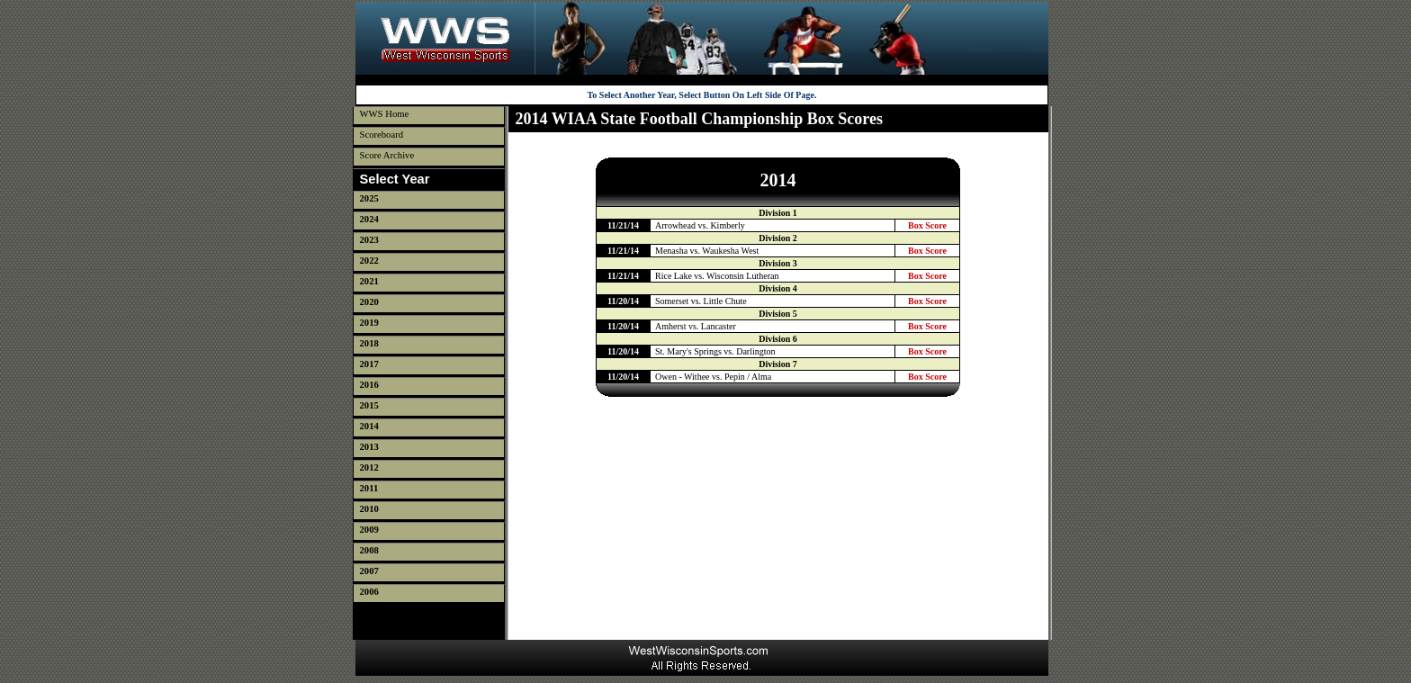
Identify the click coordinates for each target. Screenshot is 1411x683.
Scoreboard (382, 134)
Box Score (927, 225)
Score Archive (387, 155)
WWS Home (384, 114)
